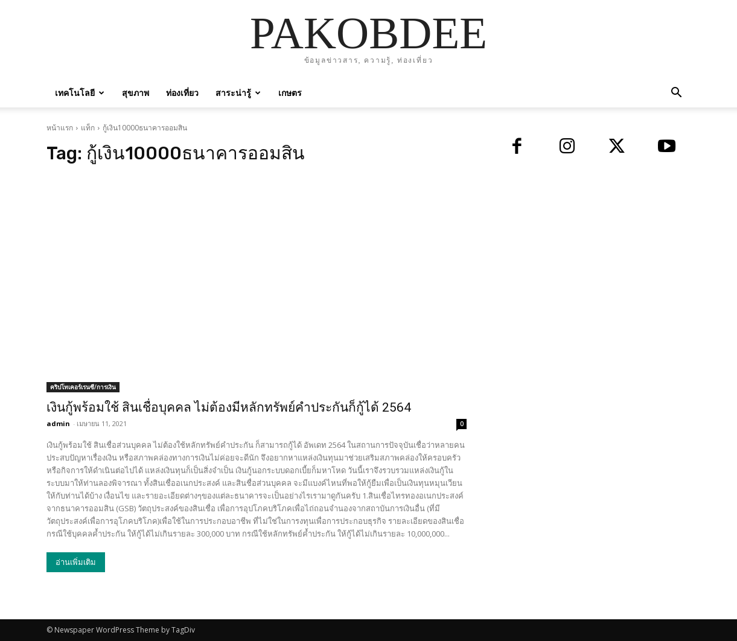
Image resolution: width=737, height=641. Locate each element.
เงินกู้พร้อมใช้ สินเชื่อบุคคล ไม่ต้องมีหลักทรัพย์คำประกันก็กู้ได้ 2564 (228, 407)
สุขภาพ (135, 92)
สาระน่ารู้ (238, 92)
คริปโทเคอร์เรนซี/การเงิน (83, 387)
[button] (676, 94)
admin (58, 423)
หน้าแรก (59, 128)
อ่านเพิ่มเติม (76, 562)
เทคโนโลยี (79, 92)
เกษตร (290, 92)
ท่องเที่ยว (182, 92)
